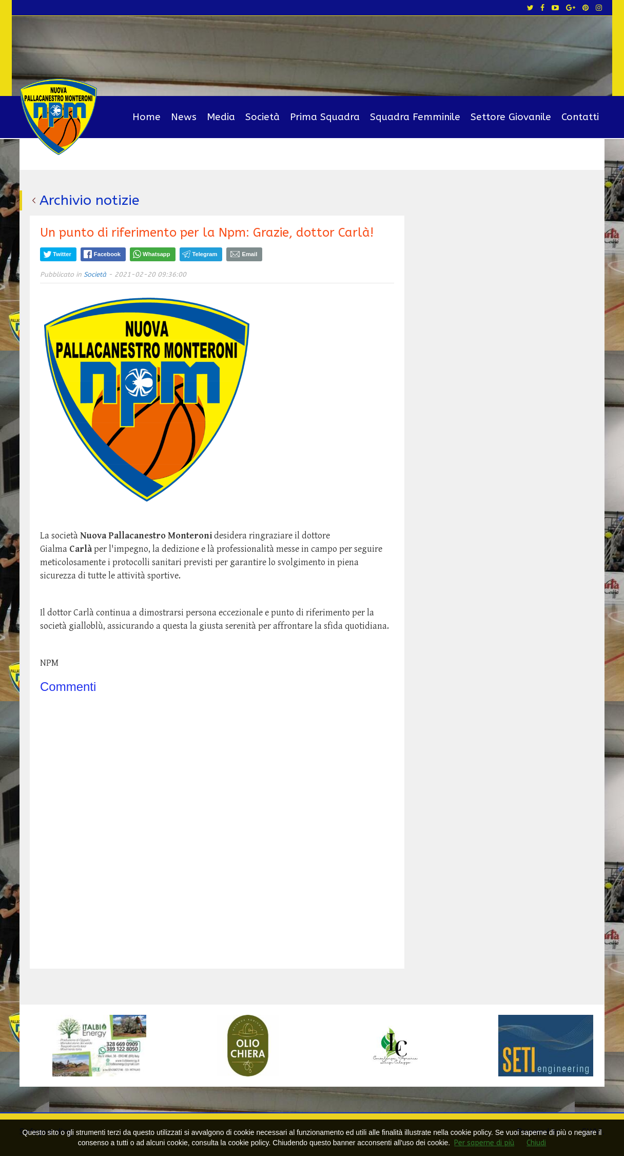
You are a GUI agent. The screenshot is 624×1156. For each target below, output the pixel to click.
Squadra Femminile (415, 117)
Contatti (580, 117)
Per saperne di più (484, 1143)
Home (146, 117)
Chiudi (536, 1143)
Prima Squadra (325, 117)
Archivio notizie (90, 200)
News (184, 117)
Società (262, 117)
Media (221, 117)
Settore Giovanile (511, 117)
